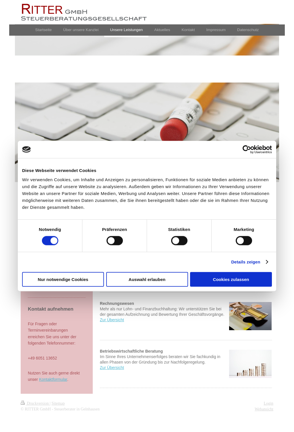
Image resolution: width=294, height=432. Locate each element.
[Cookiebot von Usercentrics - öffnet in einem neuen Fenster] (247, 149)
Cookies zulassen (231, 279)
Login (268, 403)
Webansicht (264, 409)
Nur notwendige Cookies (63, 279)
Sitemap (58, 403)
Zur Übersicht (112, 320)
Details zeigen (245, 261)
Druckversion (35, 403)
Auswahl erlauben (147, 279)
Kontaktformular (53, 379)
